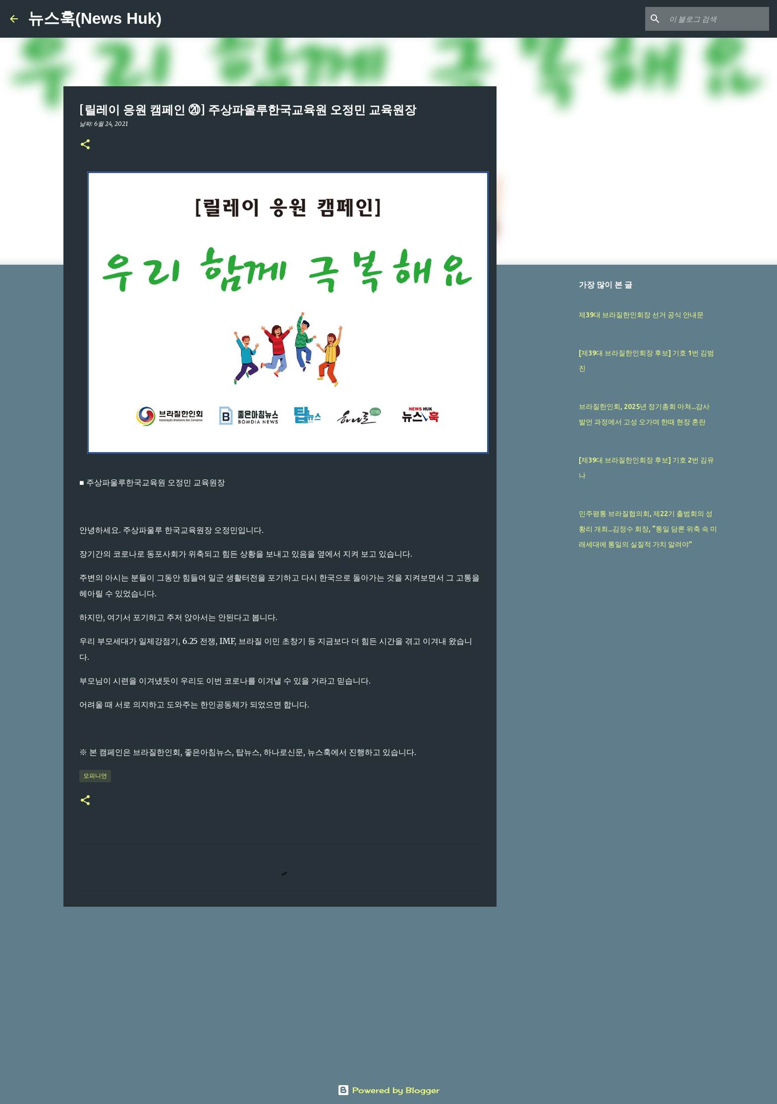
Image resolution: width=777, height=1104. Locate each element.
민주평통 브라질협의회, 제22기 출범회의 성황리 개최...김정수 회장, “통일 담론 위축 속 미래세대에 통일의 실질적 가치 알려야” (648, 529)
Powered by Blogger (388, 1090)
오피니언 (95, 775)
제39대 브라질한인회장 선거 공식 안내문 (641, 315)
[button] (85, 145)
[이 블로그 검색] (717, 19)
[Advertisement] (279, 991)
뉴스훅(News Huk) (95, 18)
